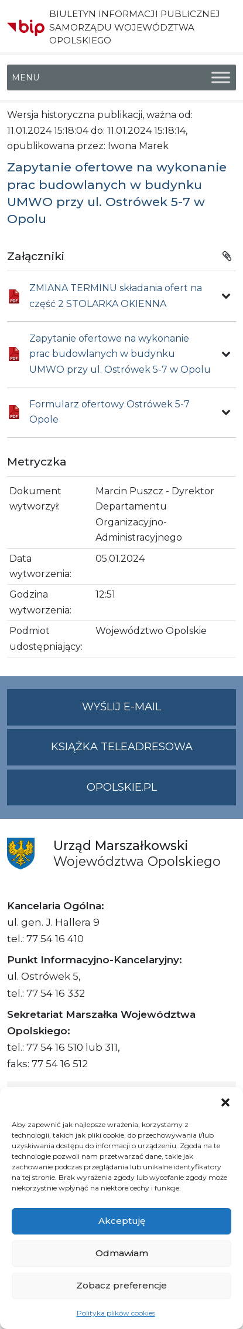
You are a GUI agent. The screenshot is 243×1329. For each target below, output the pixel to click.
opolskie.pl (122, 787)
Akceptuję (121, 1220)
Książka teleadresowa (122, 746)
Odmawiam (121, 1253)
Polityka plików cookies (116, 1312)
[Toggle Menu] (220, 77)
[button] (225, 1102)
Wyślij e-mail (159, 712)
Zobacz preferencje (121, 1285)
